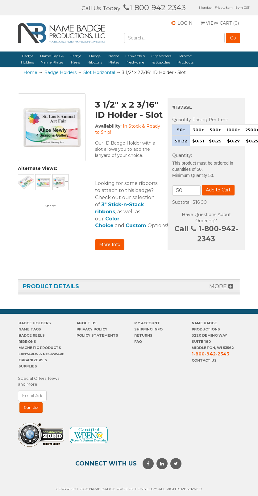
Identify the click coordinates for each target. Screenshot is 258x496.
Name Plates (113, 59)
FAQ (138, 341)
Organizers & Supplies (161, 59)
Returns (143, 335)
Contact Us (204, 360)
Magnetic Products (40, 348)
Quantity (181, 155)
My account (147, 323)
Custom (136, 225)
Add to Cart (218, 190)
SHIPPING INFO (148, 329)
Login (182, 23)
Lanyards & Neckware (135, 59)
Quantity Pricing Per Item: (200, 119)
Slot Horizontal (99, 72)
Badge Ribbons (94, 59)
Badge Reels (75, 59)
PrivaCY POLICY (92, 329)
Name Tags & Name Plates (52, 59)
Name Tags (30, 329)
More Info (109, 244)
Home (30, 72)
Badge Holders (27, 59)
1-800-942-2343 (154, 7)
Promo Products (185, 59)
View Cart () (220, 23)
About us (87, 323)
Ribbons (27, 341)
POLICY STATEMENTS (97, 335)
